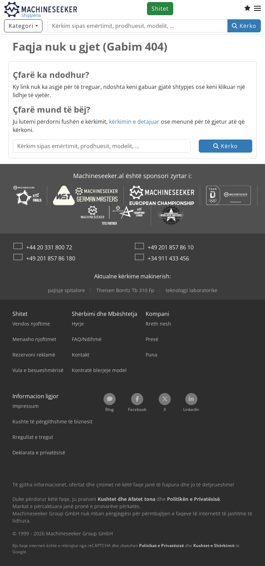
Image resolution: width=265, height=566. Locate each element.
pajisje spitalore (66, 290)
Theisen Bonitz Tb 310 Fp (125, 290)
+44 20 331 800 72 (49, 247)
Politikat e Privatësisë (161, 545)
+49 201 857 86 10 (171, 247)
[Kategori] (23, 25)
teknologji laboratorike (191, 290)
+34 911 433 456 (168, 258)
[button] (257, 8)
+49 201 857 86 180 (50, 258)
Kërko (244, 26)
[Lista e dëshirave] (247, 8)
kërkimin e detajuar (134, 121)
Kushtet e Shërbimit (214, 545)
